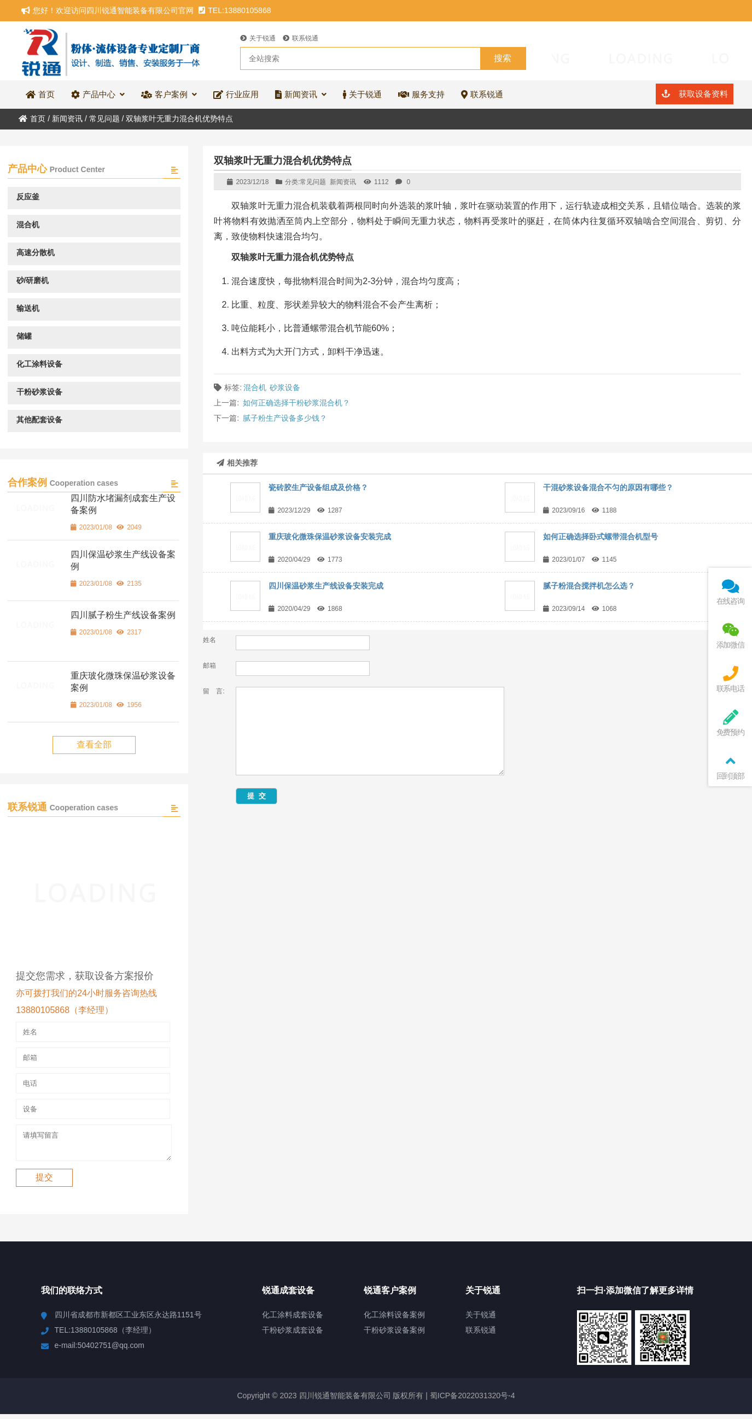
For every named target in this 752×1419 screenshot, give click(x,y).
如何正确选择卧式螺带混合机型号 (600, 536)
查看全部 (94, 744)
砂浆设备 (285, 387)
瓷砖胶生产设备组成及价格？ (318, 487)
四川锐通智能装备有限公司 (112, 51)
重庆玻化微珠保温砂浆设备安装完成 (330, 536)
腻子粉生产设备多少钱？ (285, 418)
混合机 (254, 387)
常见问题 (104, 118)
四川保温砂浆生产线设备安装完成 (326, 585)
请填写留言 (94, 1145)
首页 (32, 118)
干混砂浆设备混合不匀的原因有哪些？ (608, 487)
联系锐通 (300, 38)
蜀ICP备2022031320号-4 (471, 1400)
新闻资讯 (67, 118)
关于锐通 (258, 38)
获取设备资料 (694, 93)
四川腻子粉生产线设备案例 (123, 615)
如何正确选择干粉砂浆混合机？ (296, 402)
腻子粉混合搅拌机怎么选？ (589, 585)
